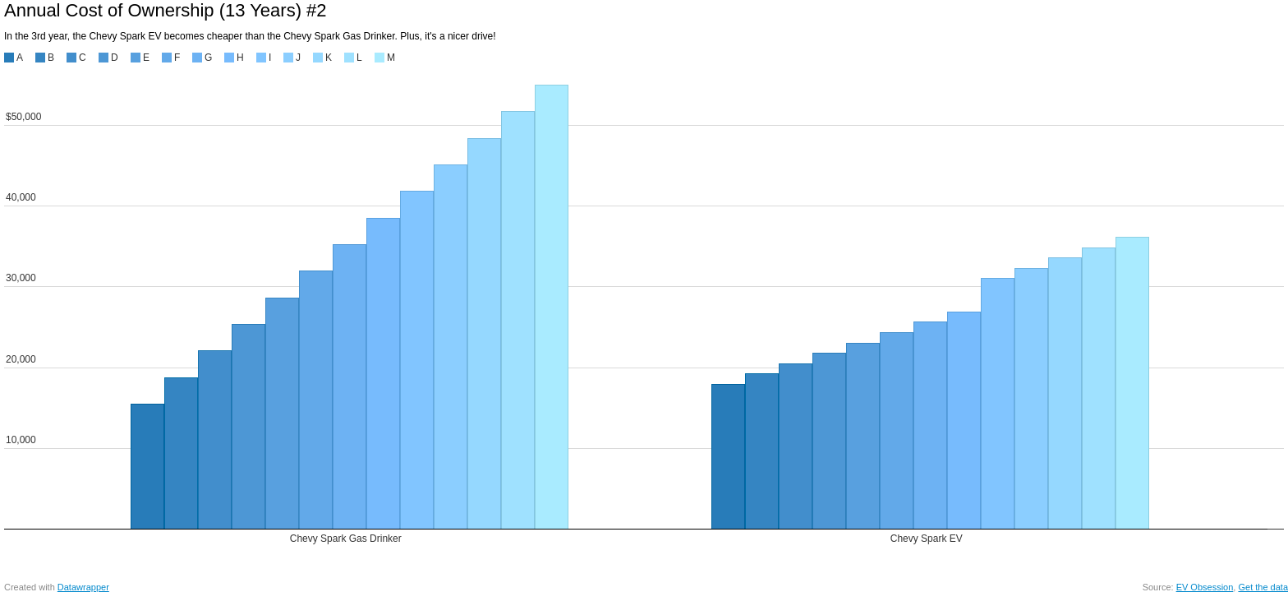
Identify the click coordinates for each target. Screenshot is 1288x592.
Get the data (1263, 587)
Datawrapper (83, 587)
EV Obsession (1205, 587)
